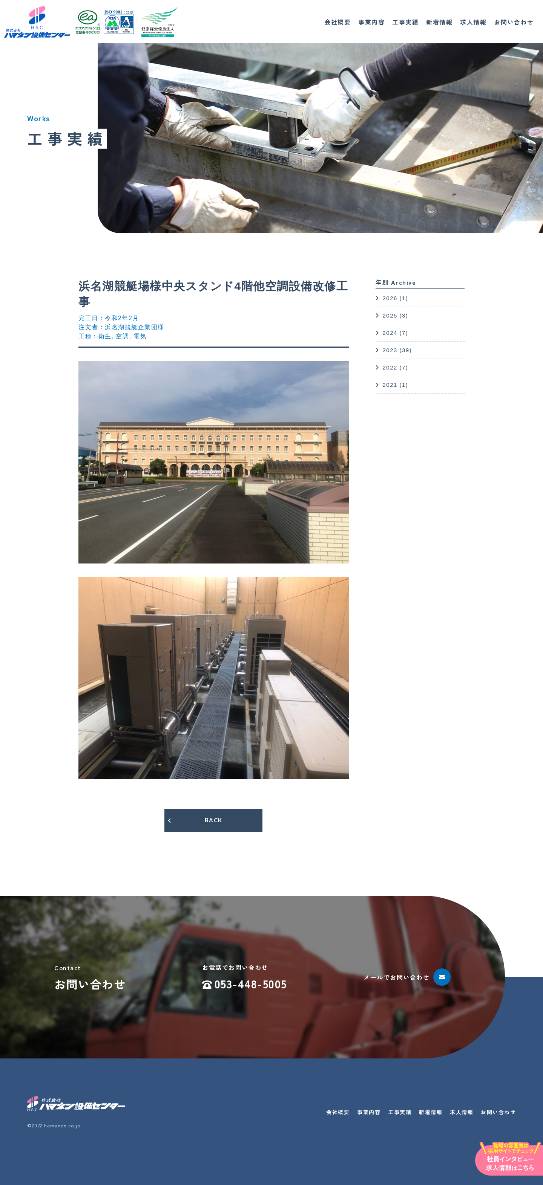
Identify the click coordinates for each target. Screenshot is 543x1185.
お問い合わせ (514, 22)
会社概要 (337, 22)
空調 (122, 336)
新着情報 (439, 22)
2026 (389, 298)
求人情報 (473, 22)
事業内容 (371, 22)
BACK (213, 820)
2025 (389, 315)
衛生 (105, 336)
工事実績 (405, 22)
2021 (389, 385)
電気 (140, 336)
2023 (389, 350)
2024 (389, 333)
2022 (389, 367)
